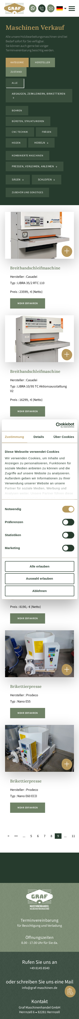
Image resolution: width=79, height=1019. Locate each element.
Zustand (16, 72)
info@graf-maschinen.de (39, 988)
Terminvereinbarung (39, 920)
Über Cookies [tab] (64, 437)
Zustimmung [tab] (14, 437)
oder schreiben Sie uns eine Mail (39, 982)
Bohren (17, 110)
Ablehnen (39, 591)
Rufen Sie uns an (39, 962)
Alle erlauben (39, 566)
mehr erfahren (27, 303)
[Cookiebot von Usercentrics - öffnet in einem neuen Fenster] (56, 425)
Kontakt (39, 1001)
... (24, 836)
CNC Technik (20, 132)
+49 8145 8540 (40, 968)
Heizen (16, 143)
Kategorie (17, 62)
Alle (15, 83)
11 (73, 836)
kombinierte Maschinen (27, 155)
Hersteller (42, 62)
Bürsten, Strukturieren (28, 121)
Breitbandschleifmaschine (35, 267)
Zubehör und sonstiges (27, 192)
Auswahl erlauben (39, 578)
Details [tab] (38, 437)
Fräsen (46, 132)
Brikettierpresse (26, 686)
